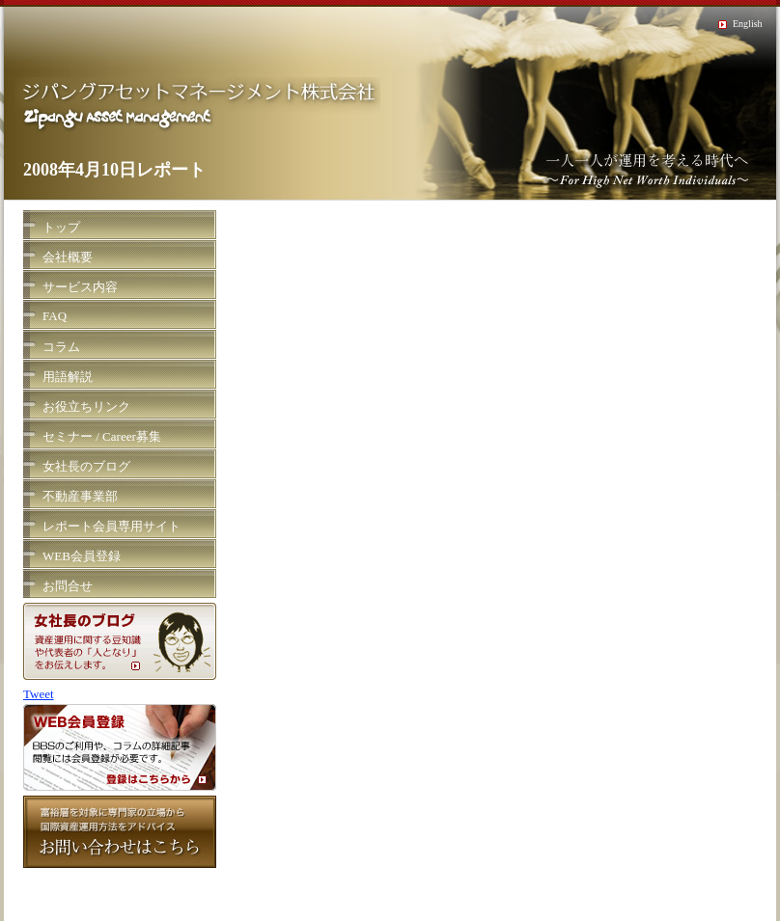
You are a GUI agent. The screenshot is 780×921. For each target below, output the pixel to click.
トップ (61, 227)
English (748, 23)
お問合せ (67, 586)
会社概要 (67, 257)
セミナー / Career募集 (101, 436)
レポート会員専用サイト (111, 526)
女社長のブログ (86, 466)
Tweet (38, 694)
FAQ (54, 316)
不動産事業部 (80, 496)
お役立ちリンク (86, 406)
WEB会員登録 (81, 556)
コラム (61, 346)
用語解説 (67, 376)
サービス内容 (80, 287)
